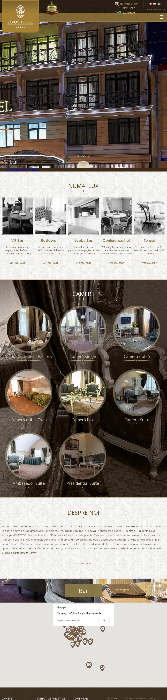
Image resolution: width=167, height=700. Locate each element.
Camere (7, 698)
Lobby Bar (83, 240)
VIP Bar (17, 240)
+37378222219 (128, 12)
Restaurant (50, 240)
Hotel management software (22, 170)
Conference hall (116, 240)
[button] (104, 669)
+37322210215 (128, 8)
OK (103, 620)
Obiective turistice (51, 698)
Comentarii (81, 698)
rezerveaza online (129, 3)
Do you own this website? (69, 620)
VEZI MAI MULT (17, 263)
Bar (83, 590)
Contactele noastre (155, 9)
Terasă (149, 240)
